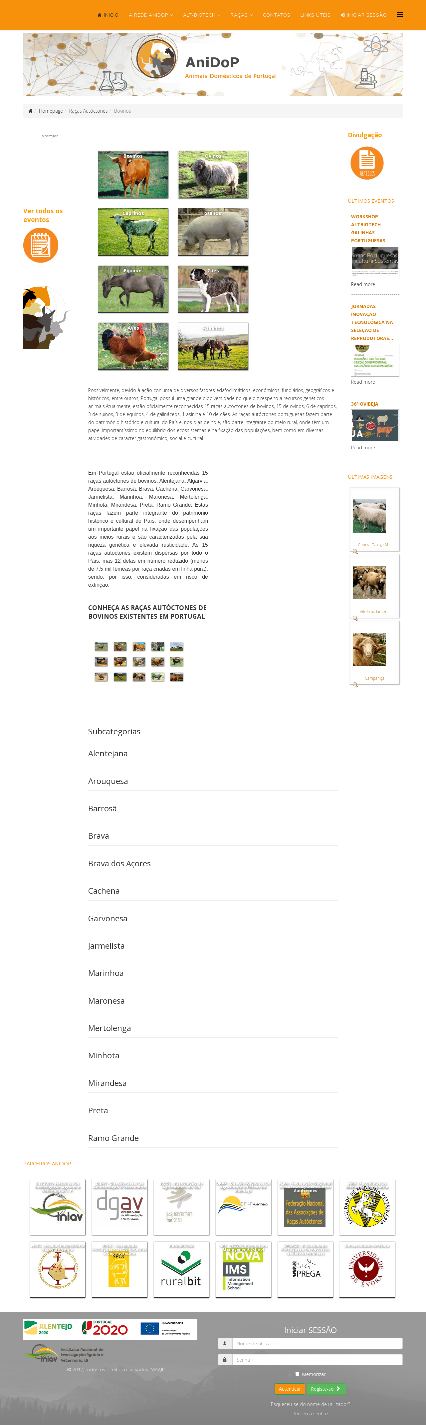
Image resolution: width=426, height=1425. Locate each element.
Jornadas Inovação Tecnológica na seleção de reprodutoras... (372, 322)
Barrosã (102, 808)
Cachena (104, 890)
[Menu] (400, 14)
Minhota (103, 1055)
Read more (363, 284)
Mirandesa (107, 1082)
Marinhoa (106, 972)
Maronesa (106, 1000)
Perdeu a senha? (310, 1413)
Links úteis (316, 15)
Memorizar (310, 1374)
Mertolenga (109, 1027)
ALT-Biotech (199, 15)
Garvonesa (107, 918)
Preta (98, 1110)
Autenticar (290, 1389)
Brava (98, 835)
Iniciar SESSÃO (364, 15)
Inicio (108, 15)
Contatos (277, 15)
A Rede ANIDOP (148, 15)
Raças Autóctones (88, 111)
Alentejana (108, 753)
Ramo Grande (113, 1137)
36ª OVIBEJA (364, 404)
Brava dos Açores (119, 863)
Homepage (51, 111)
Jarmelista (106, 945)
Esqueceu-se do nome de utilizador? (310, 1404)
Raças (239, 15)
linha (187, 569)
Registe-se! (325, 1389)
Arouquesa (108, 780)
